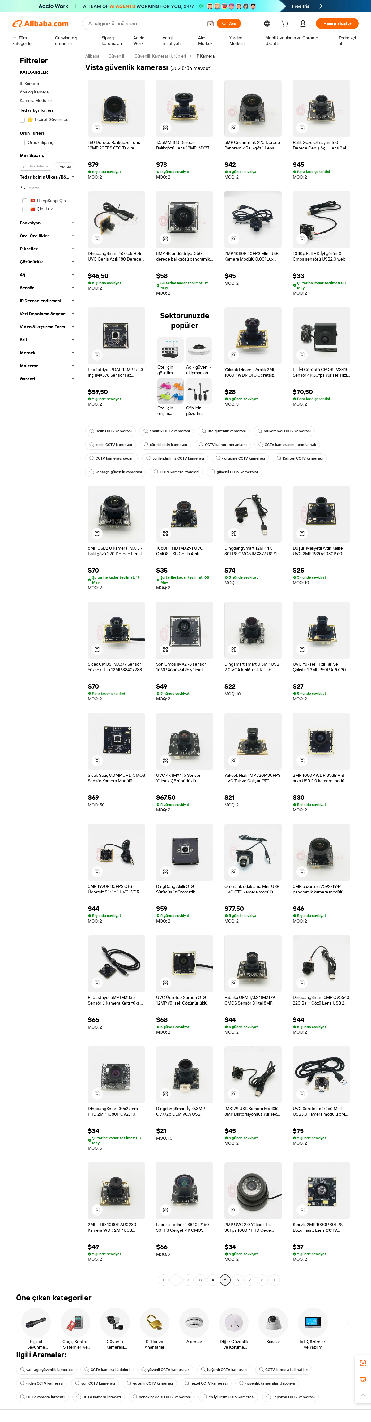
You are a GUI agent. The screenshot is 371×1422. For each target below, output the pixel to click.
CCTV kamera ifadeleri (176, 471)
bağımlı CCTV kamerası (224, 1369)
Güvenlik (117, 56)
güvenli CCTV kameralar (234, 471)
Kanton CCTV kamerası (300, 458)
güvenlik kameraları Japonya (267, 1383)
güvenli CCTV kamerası (150, 1383)
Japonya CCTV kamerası (290, 1396)
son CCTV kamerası (95, 1383)
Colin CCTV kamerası (110, 431)
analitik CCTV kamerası (166, 431)
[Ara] (229, 23)
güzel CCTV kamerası (206, 1383)
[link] (363, 1363)
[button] (210, 23)
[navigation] (47, 669)
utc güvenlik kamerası (224, 431)
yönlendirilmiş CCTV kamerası (175, 458)
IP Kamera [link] (205, 56)
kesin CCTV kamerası (110, 444)
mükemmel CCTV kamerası (284, 431)
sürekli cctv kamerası (165, 444)
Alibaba (92, 56)
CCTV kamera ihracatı (42, 1396)
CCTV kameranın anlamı (223, 444)
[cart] (286, 24)
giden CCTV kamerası (41, 1383)
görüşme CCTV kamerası (240, 458)
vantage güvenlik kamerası (115, 471)
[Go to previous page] (163, 1280)
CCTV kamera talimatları (283, 1369)
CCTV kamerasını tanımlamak (287, 444)
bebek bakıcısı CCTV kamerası (162, 1396)
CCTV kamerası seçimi (111, 458)
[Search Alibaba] (145, 23)
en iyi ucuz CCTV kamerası (228, 1396)
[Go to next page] (274, 1280)
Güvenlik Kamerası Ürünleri (160, 56)
